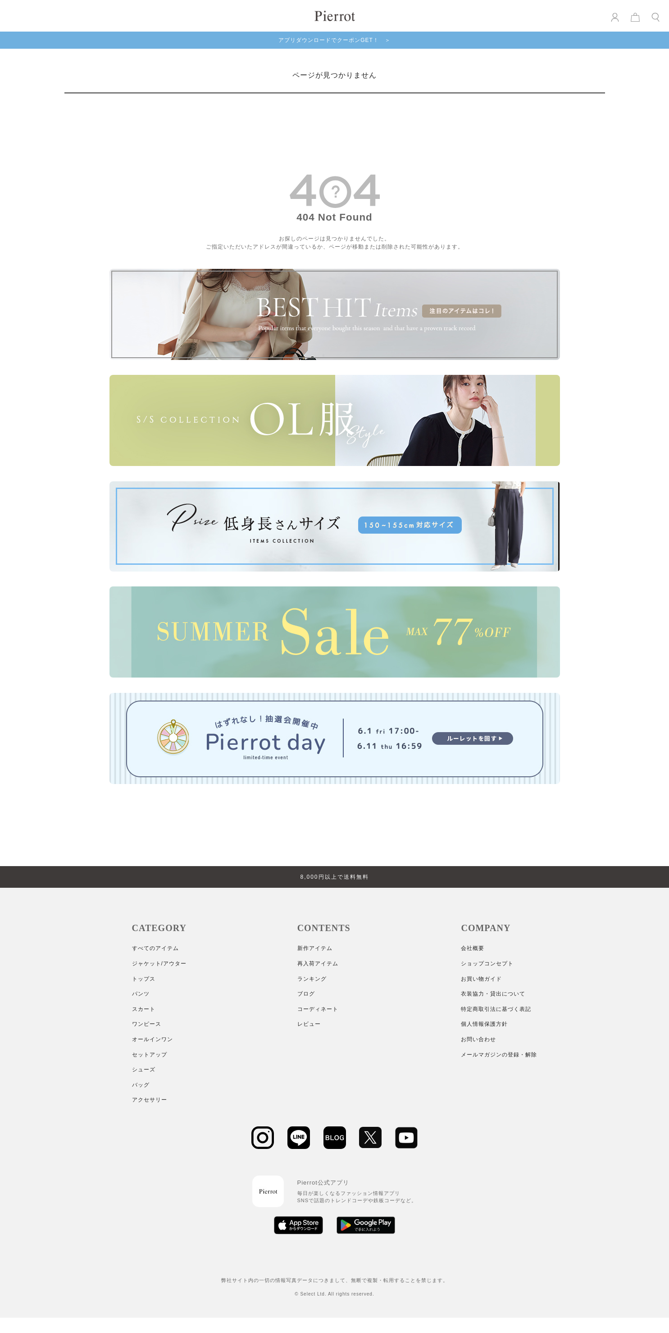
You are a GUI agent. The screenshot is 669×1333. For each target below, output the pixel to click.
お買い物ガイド (481, 979)
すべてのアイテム (155, 948)
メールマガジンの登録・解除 (499, 1055)
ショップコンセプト (487, 963)
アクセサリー (149, 1100)
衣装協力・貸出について (493, 994)
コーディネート (317, 1009)
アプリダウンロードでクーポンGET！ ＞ (334, 40)
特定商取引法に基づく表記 (496, 1009)
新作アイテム (314, 948)
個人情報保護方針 (484, 1024)
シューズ (143, 1069)
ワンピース (146, 1024)
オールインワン (152, 1039)
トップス (143, 979)
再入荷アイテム (317, 963)
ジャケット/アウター (159, 963)
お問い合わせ (478, 1039)
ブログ (306, 994)
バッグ (141, 1085)
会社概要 (472, 948)
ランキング (312, 979)
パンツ (141, 994)
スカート (143, 1009)
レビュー (309, 1024)
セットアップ (149, 1055)
